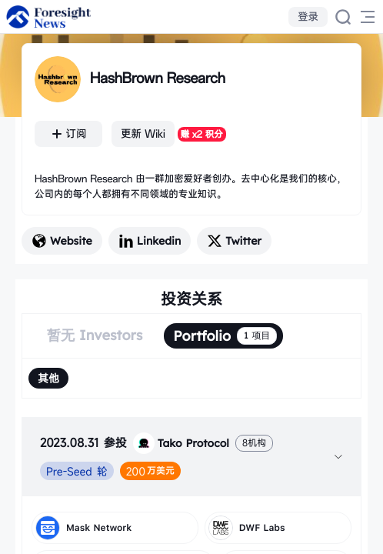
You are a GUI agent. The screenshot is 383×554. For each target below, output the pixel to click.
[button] (191, 456)
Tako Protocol (181, 443)
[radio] (48, 378)
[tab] (191, 456)
